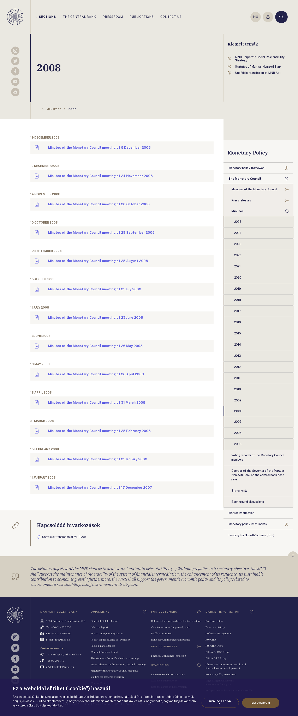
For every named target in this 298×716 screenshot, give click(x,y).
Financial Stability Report (105, 621)
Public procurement (162, 633)
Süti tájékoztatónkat (49, 705)
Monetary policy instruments (247, 524)
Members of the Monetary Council (254, 189)
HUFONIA (210, 639)
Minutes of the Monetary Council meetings (114, 670)
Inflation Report (99, 627)
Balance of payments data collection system (176, 621)
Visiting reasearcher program (107, 676)
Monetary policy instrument (220, 674)
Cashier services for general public (170, 627)
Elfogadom (260, 702)
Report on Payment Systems (107, 633)
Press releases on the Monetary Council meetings (118, 664)
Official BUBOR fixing (217, 652)
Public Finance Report (103, 645)
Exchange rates (214, 621)
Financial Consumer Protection (168, 655)
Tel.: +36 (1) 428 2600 (58, 627)
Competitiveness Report (104, 652)
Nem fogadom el (220, 703)
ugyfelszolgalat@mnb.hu (60, 666)
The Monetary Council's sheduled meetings (115, 658)
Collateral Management (218, 633)
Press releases (241, 200)
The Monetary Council (244, 178)
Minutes (237, 211)
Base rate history (215, 627)
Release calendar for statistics (168, 674)
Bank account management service (170, 639)
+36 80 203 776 (55, 660)
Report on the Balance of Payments (110, 639)
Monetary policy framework (247, 168)
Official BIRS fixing (215, 658)
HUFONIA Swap (214, 645)
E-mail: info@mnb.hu (58, 639)
